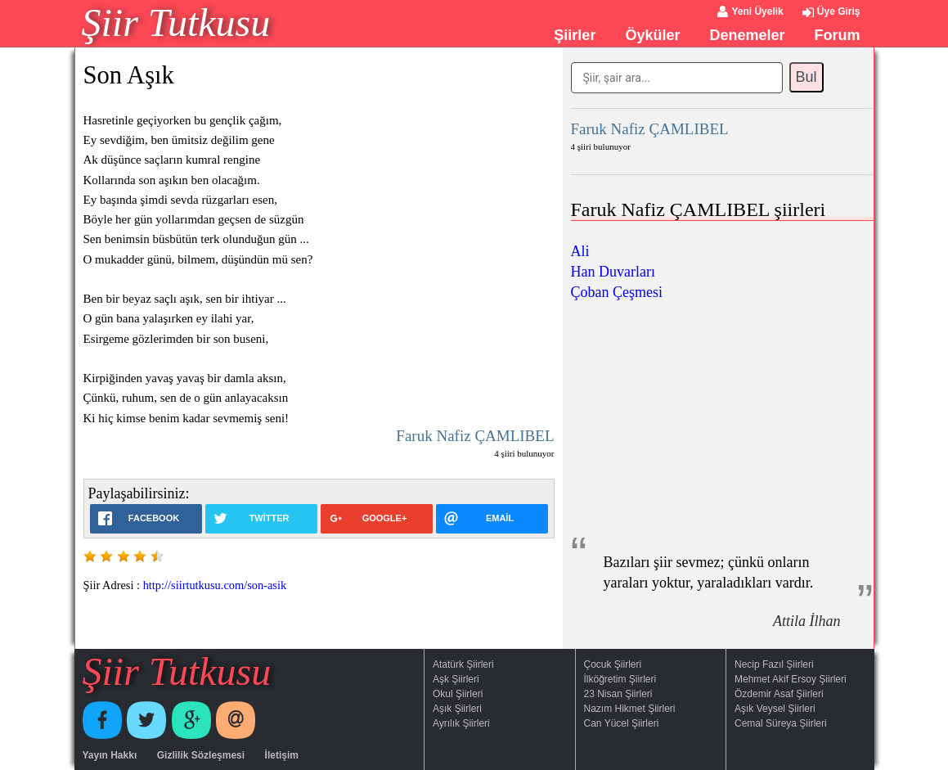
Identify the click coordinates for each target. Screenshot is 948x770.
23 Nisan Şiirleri (618, 694)
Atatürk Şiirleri (463, 664)
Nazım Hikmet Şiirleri (630, 708)
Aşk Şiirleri (456, 679)
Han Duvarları (613, 271)
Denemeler (746, 35)
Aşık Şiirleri (457, 708)
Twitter (146, 720)
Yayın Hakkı (110, 755)
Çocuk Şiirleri (613, 664)
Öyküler (652, 35)
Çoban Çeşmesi (617, 292)
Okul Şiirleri (458, 694)
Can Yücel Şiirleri (621, 723)
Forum (837, 35)
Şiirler (574, 35)
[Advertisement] (722, 417)
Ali (580, 251)
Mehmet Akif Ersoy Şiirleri (791, 679)
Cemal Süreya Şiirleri (781, 723)
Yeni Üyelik (757, 11)
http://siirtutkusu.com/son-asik (214, 585)
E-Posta (235, 720)
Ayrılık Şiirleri (461, 723)
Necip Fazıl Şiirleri (774, 664)
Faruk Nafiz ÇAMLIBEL (475, 436)
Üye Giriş (838, 11)
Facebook (102, 720)
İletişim (282, 755)
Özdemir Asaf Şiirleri (779, 694)
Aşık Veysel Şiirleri (775, 708)
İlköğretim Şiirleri (620, 679)
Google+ (191, 720)
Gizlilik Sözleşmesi (201, 755)
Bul (806, 77)
